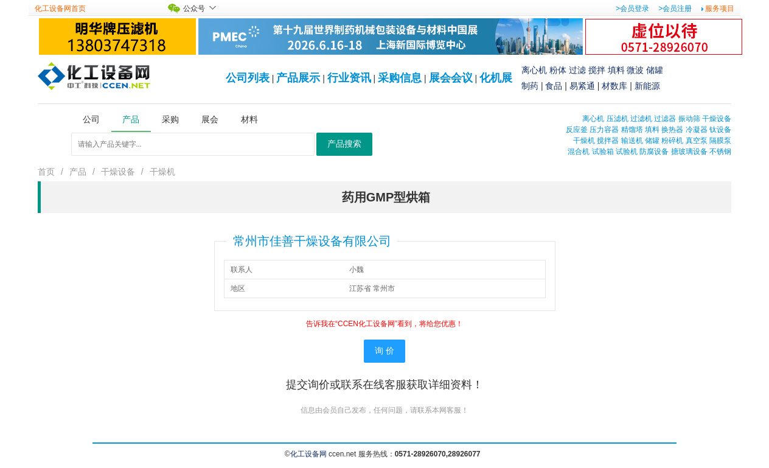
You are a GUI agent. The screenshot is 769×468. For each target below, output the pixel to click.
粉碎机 (672, 140)
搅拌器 (608, 140)
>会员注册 (675, 8)
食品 (553, 86)
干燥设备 (716, 118)
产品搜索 (344, 143)
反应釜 (577, 129)
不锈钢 (720, 151)
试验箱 (603, 151)
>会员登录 (632, 8)
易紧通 (582, 86)
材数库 (614, 86)
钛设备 (720, 129)
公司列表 (248, 78)
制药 (529, 86)
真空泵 (697, 140)
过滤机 (641, 118)
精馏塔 (632, 129)
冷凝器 (697, 129)
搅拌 (596, 70)
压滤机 (617, 118)
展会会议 (451, 78)
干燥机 (584, 140)
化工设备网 (308, 454)
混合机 (579, 151)
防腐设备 (654, 151)
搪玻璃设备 (689, 151)
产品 (77, 171)
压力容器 (604, 129)
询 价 (384, 350)
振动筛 (689, 118)
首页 (46, 171)
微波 (635, 70)
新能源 (647, 86)
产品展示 (298, 78)
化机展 (495, 78)
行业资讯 (349, 78)
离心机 (534, 70)
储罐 (654, 70)
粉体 (557, 70)
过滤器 (665, 118)
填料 (616, 70)
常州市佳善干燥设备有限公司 (312, 241)
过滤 (577, 70)
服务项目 (719, 8)
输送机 (632, 140)
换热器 (672, 129)
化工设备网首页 (60, 8)
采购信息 (400, 78)
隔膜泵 (720, 140)
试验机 (627, 151)
